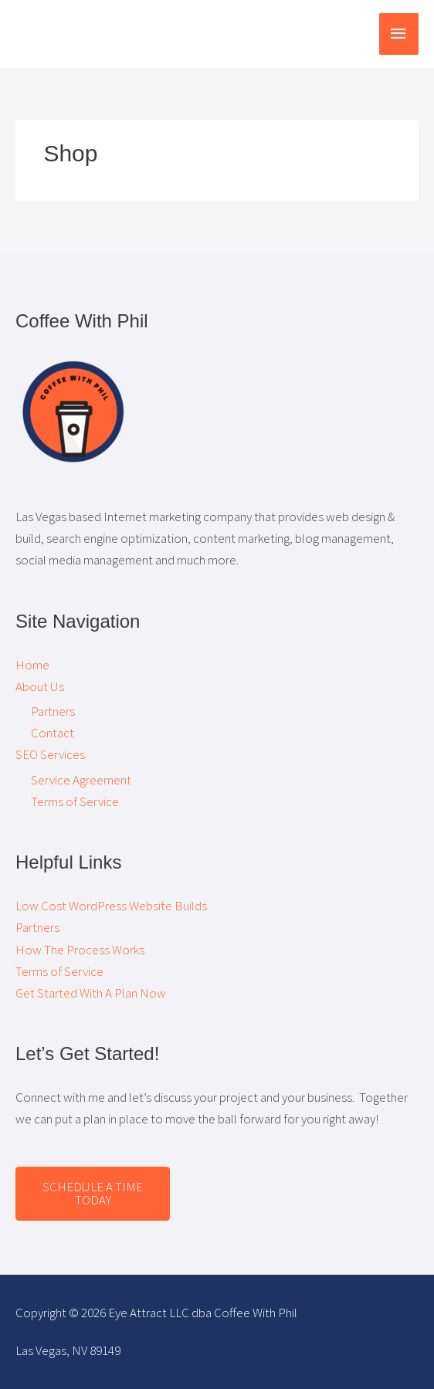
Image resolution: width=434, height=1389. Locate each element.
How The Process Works (79, 949)
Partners (53, 711)
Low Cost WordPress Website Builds (111, 905)
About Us (39, 686)
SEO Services (50, 754)
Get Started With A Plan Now (90, 992)
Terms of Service (75, 801)
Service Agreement (81, 779)
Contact (52, 732)
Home (32, 664)
